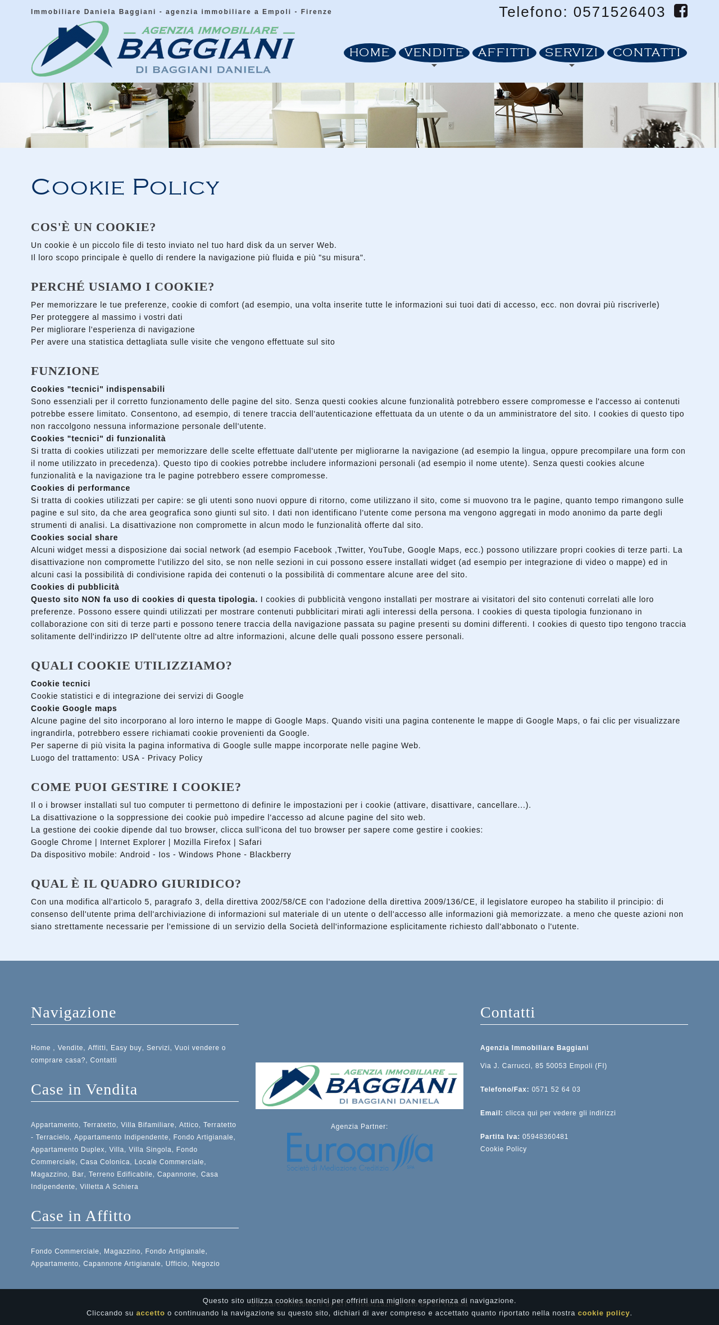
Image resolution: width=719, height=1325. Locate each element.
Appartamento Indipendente (121, 1137)
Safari (250, 842)
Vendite (434, 53)
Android (135, 854)
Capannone (176, 1174)
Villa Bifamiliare (147, 1125)
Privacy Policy (175, 757)
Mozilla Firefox (202, 842)
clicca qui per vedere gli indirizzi (561, 1113)
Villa (117, 1150)
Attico (189, 1125)
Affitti (504, 53)
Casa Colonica (105, 1162)
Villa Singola (150, 1150)
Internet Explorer (133, 842)
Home (369, 53)
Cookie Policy (503, 1149)
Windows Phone (210, 854)
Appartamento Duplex (67, 1150)
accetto (150, 1314)
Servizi (572, 53)
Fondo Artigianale (203, 1137)
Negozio (206, 1264)
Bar (78, 1174)
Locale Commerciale (169, 1162)
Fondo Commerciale (65, 1251)
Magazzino (49, 1174)
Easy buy (126, 1048)
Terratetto (99, 1125)
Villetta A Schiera (109, 1187)
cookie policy (604, 1314)
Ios (164, 854)
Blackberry (271, 854)
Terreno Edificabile (121, 1174)
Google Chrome (61, 842)
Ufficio (177, 1264)
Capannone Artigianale (122, 1264)
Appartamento (55, 1125)
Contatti (647, 53)
